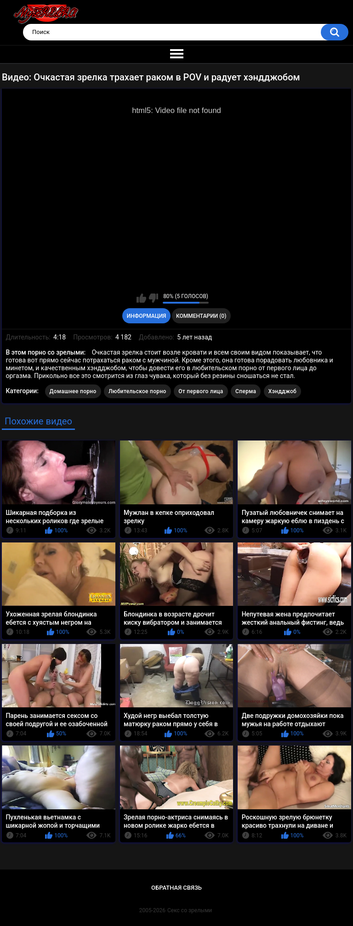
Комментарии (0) (201, 316)
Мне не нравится (153, 298)
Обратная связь (176, 887)
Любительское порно (137, 391)
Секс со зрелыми (189, 910)
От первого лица (200, 391)
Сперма (245, 391)
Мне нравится (141, 298)
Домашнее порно (73, 391)
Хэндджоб (282, 391)
